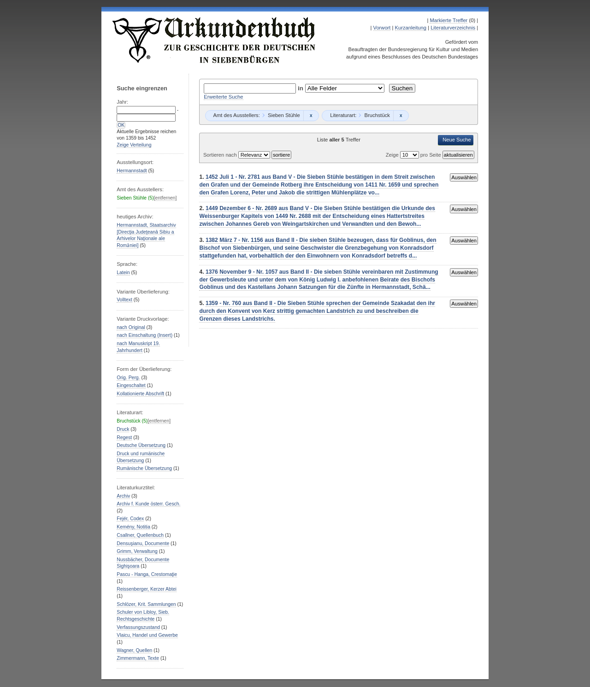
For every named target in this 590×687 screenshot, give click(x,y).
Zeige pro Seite (414, 155)
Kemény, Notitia (133, 526)
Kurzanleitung (410, 27)
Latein (123, 272)
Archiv (123, 496)
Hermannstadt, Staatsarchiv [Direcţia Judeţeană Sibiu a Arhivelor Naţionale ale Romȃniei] (146, 235)
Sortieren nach (220, 155)
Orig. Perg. (128, 377)
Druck (123, 429)
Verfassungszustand (138, 627)
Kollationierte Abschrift (140, 393)
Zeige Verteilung (134, 144)
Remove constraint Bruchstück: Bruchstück (400, 116)
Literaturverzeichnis (453, 27)
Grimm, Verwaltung (137, 551)
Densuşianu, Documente (143, 543)
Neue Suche (456, 139)
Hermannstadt (132, 170)
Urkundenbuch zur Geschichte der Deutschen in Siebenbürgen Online (214, 40)
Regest (124, 437)
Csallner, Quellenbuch (140, 535)
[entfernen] (165, 197)
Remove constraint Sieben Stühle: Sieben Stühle (311, 116)
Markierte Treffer (448, 20)
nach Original (131, 327)
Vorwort (382, 27)
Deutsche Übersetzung (141, 445)
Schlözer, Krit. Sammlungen (146, 604)
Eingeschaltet (131, 385)
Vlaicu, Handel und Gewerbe (147, 635)
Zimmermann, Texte (138, 658)
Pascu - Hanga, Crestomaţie (147, 574)
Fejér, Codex (130, 518)
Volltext (124, 299)
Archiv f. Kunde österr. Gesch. (148, 503)
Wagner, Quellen (134, 650)
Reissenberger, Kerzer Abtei (147, 589)
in (301, 88)
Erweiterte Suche (223, 97)
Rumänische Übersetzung (144, 468)
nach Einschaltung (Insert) (144, 335)
